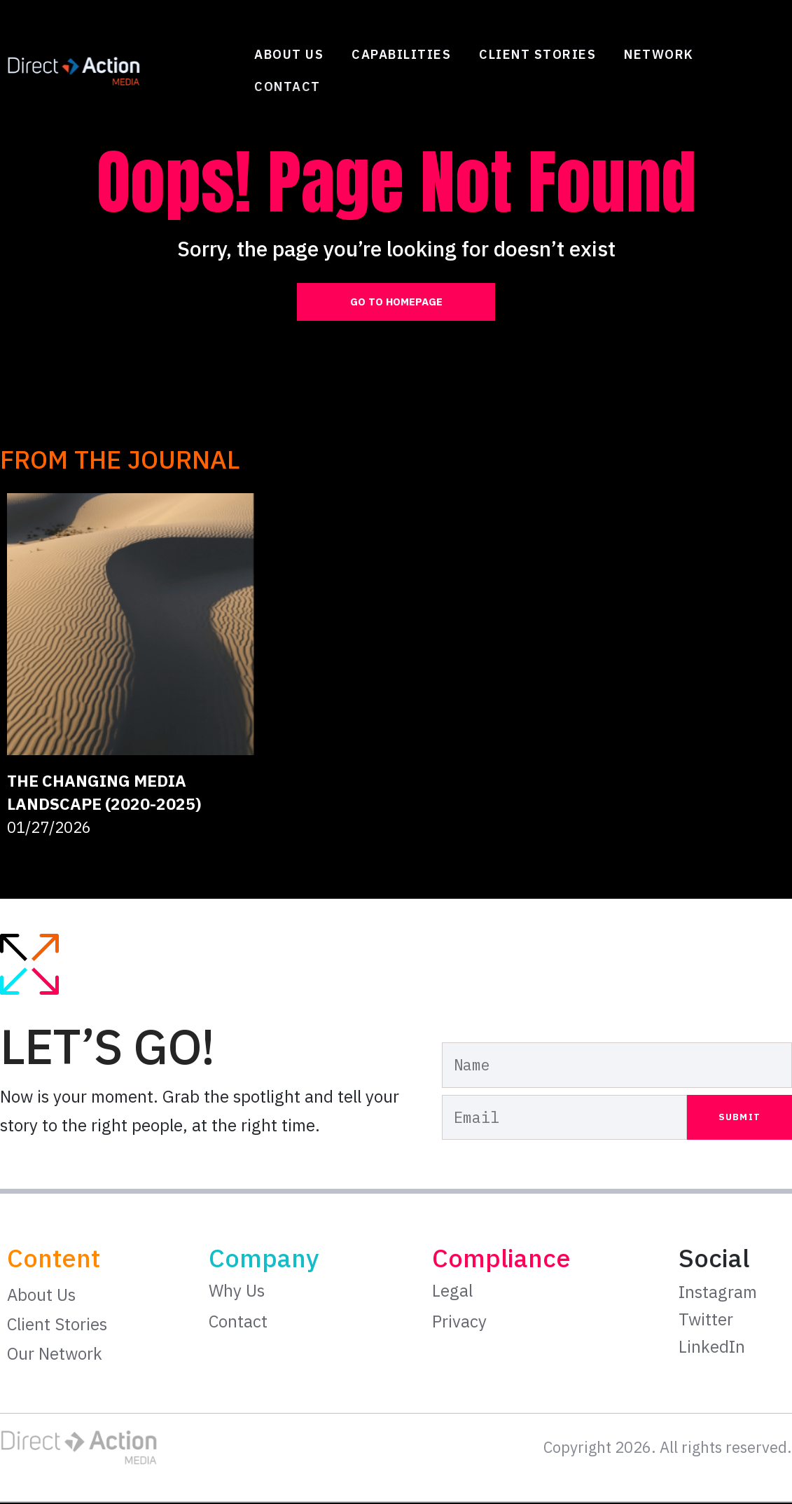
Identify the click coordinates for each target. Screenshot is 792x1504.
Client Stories (537, 54)
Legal (452, 1292)
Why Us (237, 1292)
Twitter (706, 1320)
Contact (287, 86)
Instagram (718, 1294)
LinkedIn (712, 1348)
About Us (289, 54)
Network (659, 54)
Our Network (54, 1355)
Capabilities (401, 54)
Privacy (459, 1322)
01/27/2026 (49, 829)
